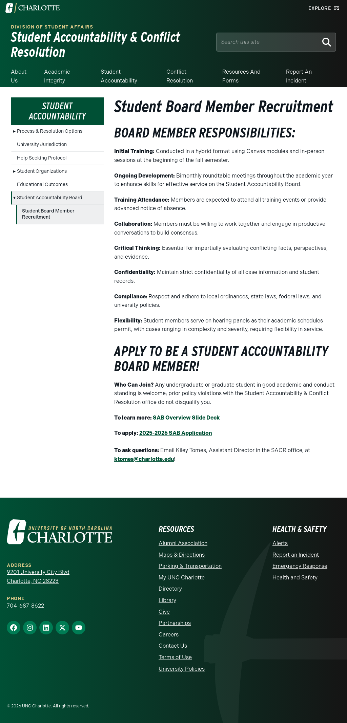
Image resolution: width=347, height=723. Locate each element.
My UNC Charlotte (182, 577)
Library (167, 600)
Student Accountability (119, 76)
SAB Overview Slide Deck (186, 417)
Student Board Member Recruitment (48, 214)
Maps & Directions (182, 555)
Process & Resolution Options (49, 131)
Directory (170, 589)
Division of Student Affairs (52, 27)
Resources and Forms (241, 76)
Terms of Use (175, 657)
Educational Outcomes (42, 184)
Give (164, 612)
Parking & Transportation (190, 566)
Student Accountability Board (49, 198)
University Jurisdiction (42, 144)
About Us (18, 76)
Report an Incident (299, 76)
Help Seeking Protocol (42, 158)
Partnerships (175, 623)
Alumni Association (183, 543)
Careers (169, 634)
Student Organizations (42, 171)
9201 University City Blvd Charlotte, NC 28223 (38, 576)
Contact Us (173, 646)
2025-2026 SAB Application (175, 433)
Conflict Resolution (179, 76)
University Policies (182, 669)
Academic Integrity (57, 76)
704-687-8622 (25, 605)
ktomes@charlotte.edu (144, 459)
